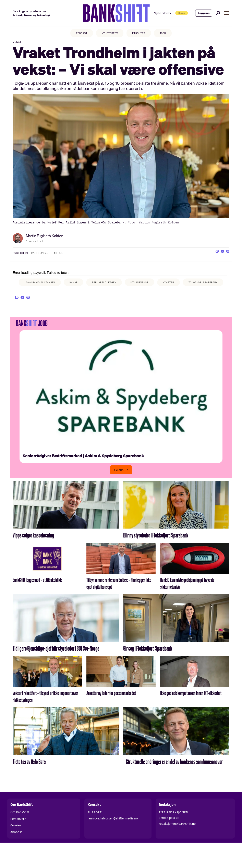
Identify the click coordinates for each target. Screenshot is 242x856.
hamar (70, 287)
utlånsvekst (139, 287)
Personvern (18, 830)
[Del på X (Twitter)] (218, 257)
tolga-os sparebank (201, 288)
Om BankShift (19, 823)
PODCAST (78, 33)
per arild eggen (98, 288)
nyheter (171, 287)
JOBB (166, 33)
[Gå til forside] (107, 13)
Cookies (15, 836)
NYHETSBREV (109, 33)
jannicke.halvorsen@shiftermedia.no (113, 829)
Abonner (175, 13)
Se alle (119, 481)
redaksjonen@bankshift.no (177, 835)
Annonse (16, 843)
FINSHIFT (140, 33)
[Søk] (218, 13)
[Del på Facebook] (210, 257)
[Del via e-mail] (226, 257)
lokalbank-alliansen (30, 288)
